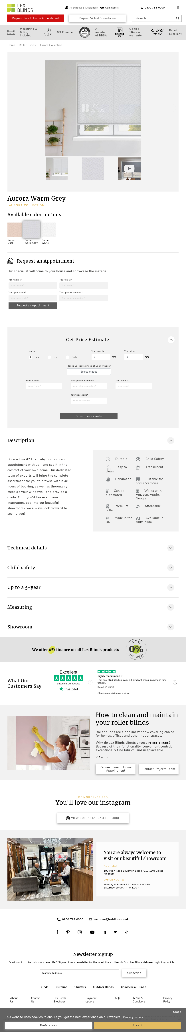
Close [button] (177, 1012)
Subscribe (134, 973)
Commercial (109, 7)
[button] (174, 108)
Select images (88, 371)
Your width (98, 351)
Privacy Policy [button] (133, 1017)
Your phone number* (71, 292)
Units (32, 351)
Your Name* (15, 279)
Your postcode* (17, 292)
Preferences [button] (48, 1025)
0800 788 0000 (72, 919)
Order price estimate (89, 416)
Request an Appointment (33, 305)
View (102, 757)
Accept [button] (137, 1025)
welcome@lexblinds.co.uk (111, 919)
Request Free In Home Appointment (35, 18)
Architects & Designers (81, 7)
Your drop (130, 351)
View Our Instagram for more (93, 818)
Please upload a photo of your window (89, 365)
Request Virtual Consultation (97, 18)
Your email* (65, 279)
